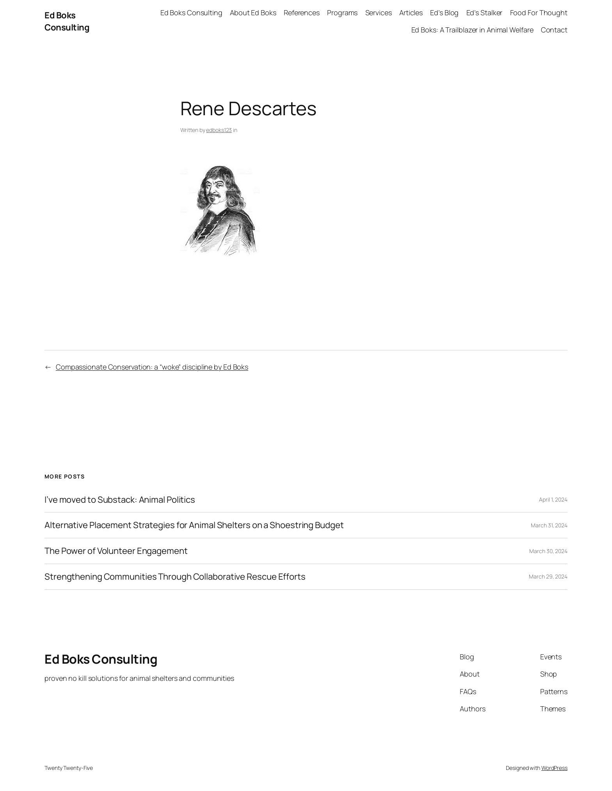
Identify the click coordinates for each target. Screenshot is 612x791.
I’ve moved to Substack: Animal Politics (119, 500)
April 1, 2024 (553, 499)
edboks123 (219, 130)
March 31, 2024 (549, 525)
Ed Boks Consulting (66, 21)
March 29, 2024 (548, 576)
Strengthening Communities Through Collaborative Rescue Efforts (175, 577)
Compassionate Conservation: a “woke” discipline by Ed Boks (152, 366)
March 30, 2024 (548, 551)
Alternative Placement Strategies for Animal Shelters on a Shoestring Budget (194, 525)
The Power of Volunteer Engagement (116, 551)
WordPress (554, 767)
